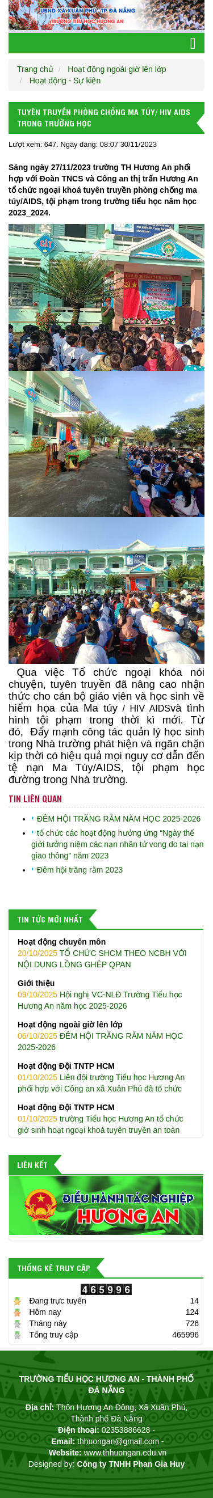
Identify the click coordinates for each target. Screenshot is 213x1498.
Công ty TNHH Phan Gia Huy (131, 1464)
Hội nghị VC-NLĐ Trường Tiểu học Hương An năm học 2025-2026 (106, 993)
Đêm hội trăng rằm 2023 (80, 869)
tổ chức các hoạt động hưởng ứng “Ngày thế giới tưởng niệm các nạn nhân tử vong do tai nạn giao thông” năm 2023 (117, 844)
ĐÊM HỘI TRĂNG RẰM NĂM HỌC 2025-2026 (119, 818)
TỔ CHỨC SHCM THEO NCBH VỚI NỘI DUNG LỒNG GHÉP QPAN (106, 952)
